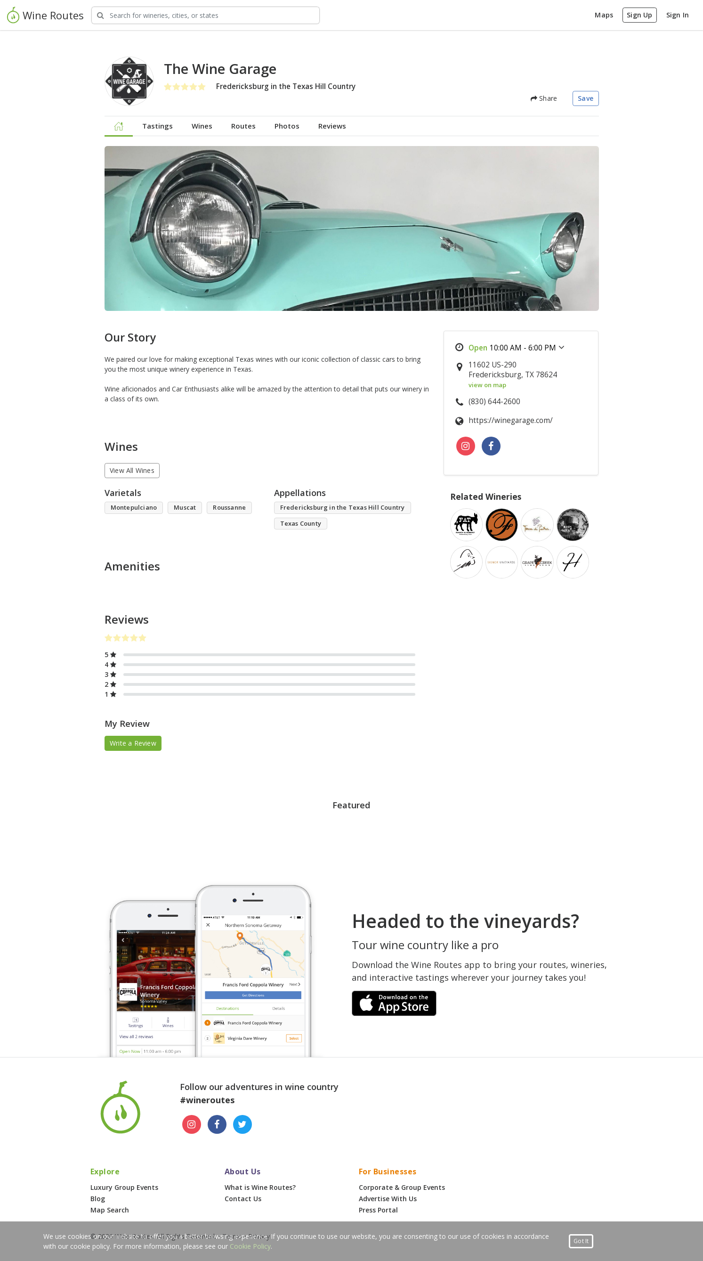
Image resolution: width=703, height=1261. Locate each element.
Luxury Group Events (124, 1187)
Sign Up (639, 14)
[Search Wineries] (205, 15)
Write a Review (133, 743)
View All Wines (132, 470)
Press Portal (378, 1209)
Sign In (677, 14)
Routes (243, 125)
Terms (232, 1236)
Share (544, 98)
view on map (487, 385)
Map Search (109, 1209)
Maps (604, 14)
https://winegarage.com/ (511, 420)
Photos (287, 125)
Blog (97, 1198)
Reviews (332, 125)
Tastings (157, 125)
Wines (202, 125)
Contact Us (243, 1198)
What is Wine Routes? (260, 1187)
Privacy (259, 1236)
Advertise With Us (388, 1198)
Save (585, 98)
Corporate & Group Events (402, 1187)
